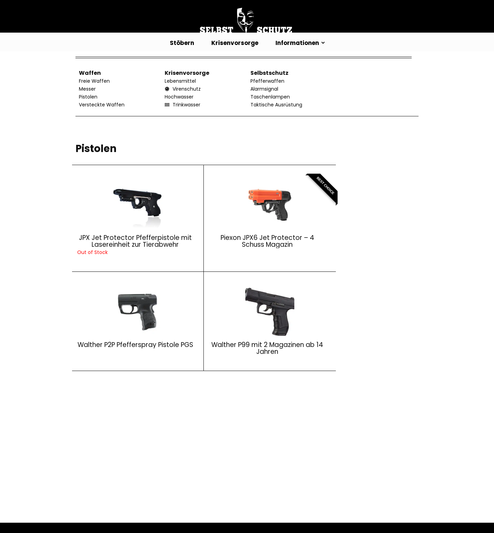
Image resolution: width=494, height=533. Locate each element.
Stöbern (182, 43)
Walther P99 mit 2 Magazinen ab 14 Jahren (373, 243)
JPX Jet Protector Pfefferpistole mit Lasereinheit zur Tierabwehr (113, 247)
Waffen (90, 73)
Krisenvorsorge (234, 43)
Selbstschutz (269, 73)
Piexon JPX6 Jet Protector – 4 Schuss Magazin (199, 243)
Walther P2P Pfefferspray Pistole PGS (286, 243)
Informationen (297, 43)
